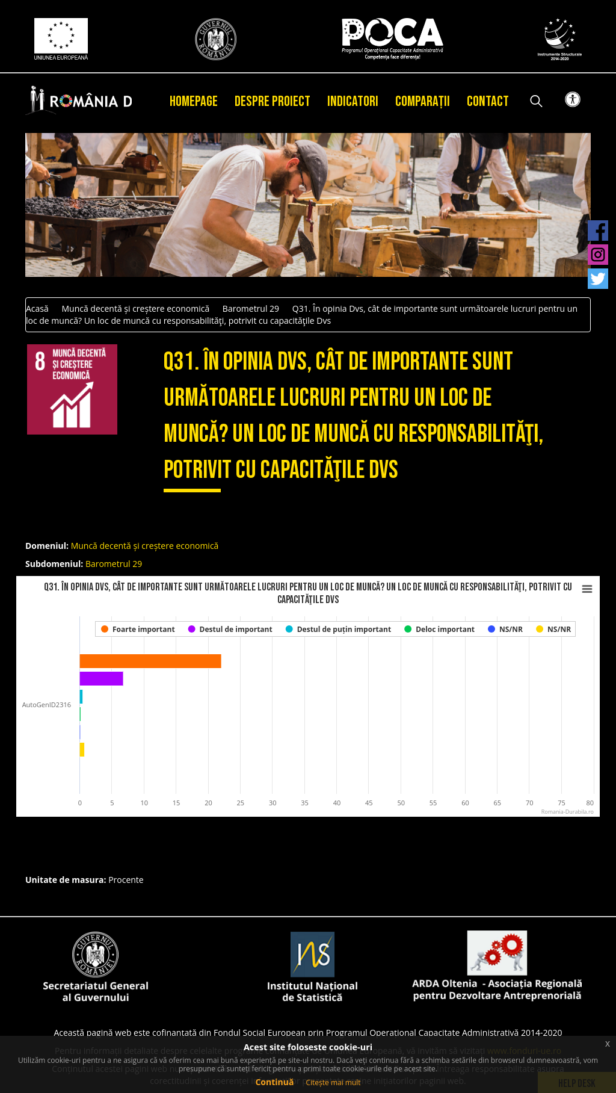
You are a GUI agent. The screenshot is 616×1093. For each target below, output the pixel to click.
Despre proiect (272, 101)
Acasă (37, 308)
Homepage (194, 101)
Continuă (274, 1082)
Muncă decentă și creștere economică (135, 308)
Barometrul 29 (251, 308)
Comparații (422, 101)
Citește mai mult (333, 1082)
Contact (488, 101)
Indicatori (352, 101)
